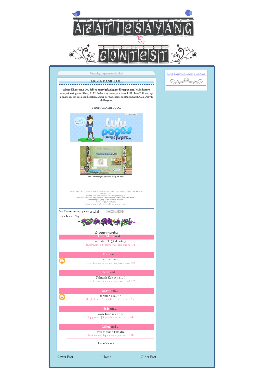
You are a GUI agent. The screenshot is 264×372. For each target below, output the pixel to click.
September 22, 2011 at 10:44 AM (118, 263)
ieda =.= (106, 291)
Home (106, 357)
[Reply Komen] (93, 245)
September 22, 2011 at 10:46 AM (118, 281)
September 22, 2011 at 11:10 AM (118, 299)
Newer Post (64, 357)
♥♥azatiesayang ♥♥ (77, 211)
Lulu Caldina (106, 236)
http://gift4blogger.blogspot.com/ (116, 90)
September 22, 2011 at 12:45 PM (118, 335)
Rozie (106, 255)
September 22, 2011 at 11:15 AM (118, 317)
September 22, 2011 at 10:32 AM (118, 245)
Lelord (106, 327)
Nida (106, 273)
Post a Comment (106, 343)
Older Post (148, 357)
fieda (106, 309)
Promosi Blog (72, 216)
